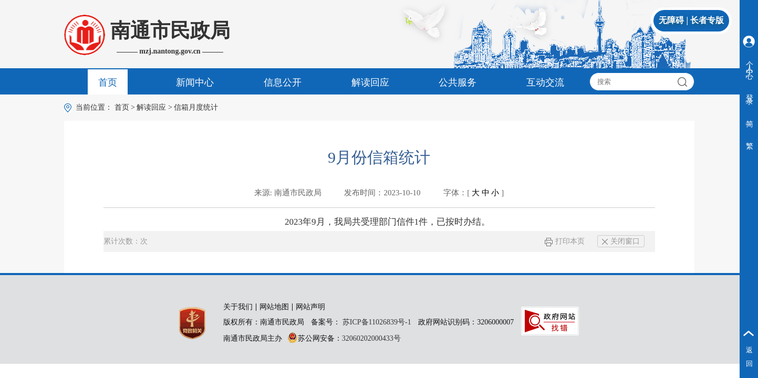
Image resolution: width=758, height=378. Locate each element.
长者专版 (707, 20)
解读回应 (370, 82)
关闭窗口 (621, 241)
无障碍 (671, 20)
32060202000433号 (371, 338)
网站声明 (310, 307)
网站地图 (274, 307)
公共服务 (457, 82)
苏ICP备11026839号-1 (376, 322)
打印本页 (564, 241)
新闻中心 (195, 82)
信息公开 (283, 82)
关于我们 (238, 307)
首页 (107, 82)
